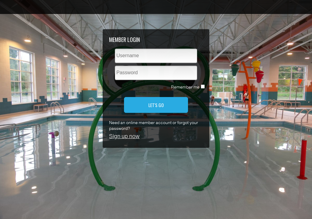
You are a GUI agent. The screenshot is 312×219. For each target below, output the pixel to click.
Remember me (185, 87)
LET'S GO (156, 105)
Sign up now (124, 136)
